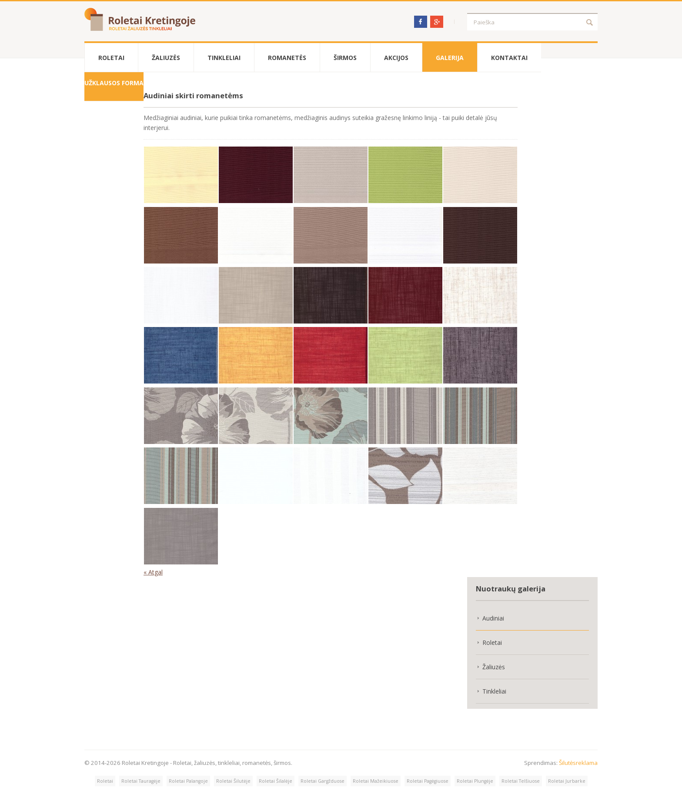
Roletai (111, 57)
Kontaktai (509, 57)
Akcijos (396, 57)
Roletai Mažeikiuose (375, 781)
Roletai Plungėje (475, 781)
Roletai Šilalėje (275, 781)
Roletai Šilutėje (233, 781)
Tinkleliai (224, 57)
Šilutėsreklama (578, 763)
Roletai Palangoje (188, 781)
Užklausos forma (114, 83)
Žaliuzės (166, 57)
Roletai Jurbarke (566, 781)
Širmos (345, 57)
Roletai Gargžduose (322, 781)
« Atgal (153, 572)
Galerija (450, 57)
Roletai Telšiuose (520, 781)
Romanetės (287, 57)
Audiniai (493, 618)
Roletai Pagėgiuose (427, 781)
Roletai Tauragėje (140, 781)
